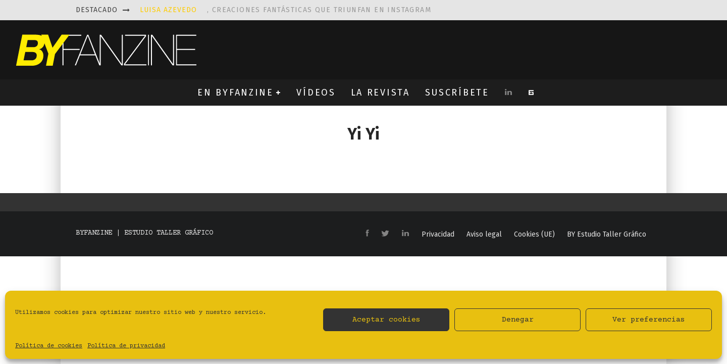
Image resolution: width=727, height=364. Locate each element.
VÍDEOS (315, 92)
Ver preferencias (648, 319)
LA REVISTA (380, 92)
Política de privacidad (126, 346)
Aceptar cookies (386, 319)
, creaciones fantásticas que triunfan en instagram (285, 10)
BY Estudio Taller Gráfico (606, 234)
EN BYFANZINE (235, 92)
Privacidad (438, 234)
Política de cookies (48, 346)
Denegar (518, 319)
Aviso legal (484, 234)
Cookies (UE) (534, 234)
